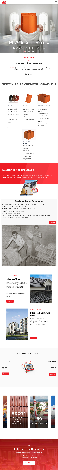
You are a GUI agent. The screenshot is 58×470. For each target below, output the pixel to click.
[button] (24, 51)
